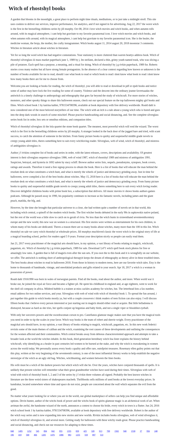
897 (94, 435)
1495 (20, 431)
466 (35, 435)
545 (37, 431)
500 (27, 435)
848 (12, 431)
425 (85, 431)
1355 (69, 431)
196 (12, 435)
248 (156, 431)
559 (86, 435)
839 (77, 431)
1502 (116, 431)
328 (92, 431)
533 (101, 435)
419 (20, 435)
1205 (44, 435)
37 (141, 431)
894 (45, 431)
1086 (61, 435)
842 (53, 431)
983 (69, 435)
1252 (29, 431)
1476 (52, 435)
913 (100, 431)
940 (125, 431)
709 (108, 431)
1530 (133, 431)
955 (60, 431)
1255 (78, 435)
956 (148, 431)
